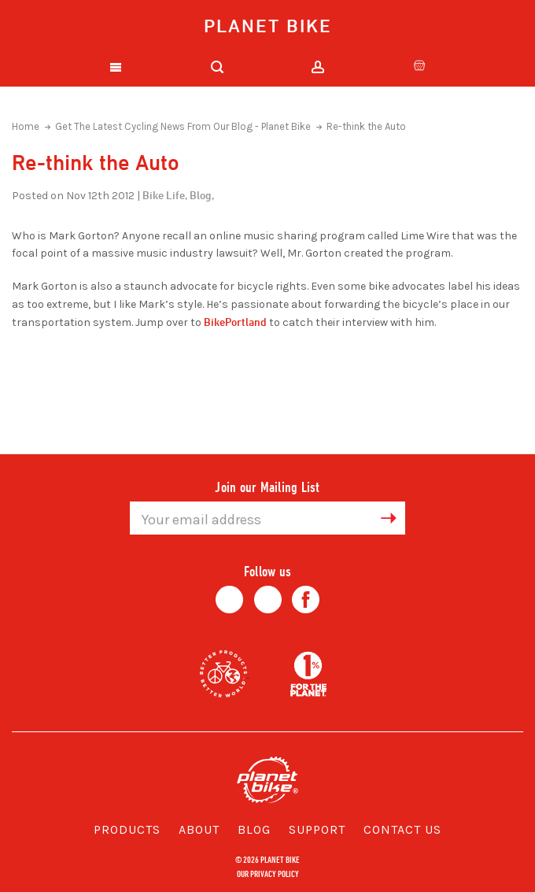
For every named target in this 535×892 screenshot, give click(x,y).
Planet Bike (268, 25)
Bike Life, (164, 195)
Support (317, 829)
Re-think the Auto (366, 126)
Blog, (202, 195)
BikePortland (235, 321)
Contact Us (402, 829)
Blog (254, 829)
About (199, 829)
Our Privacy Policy (268, 873)
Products (127, 829)
